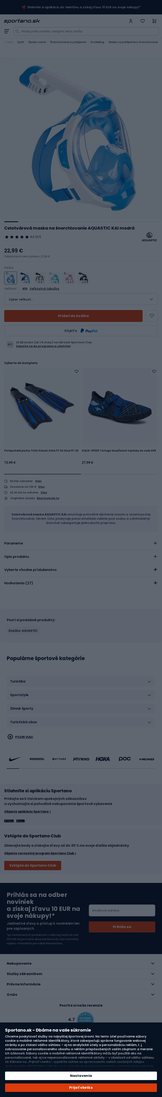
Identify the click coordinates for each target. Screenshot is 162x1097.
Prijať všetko (81, 1087)
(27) (38, 237)
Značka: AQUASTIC (23, 631)
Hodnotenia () (18, 583)
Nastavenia (81, 1075)
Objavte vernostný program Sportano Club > (40, 853)
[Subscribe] (122, 926)
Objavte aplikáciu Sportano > (27, 811)
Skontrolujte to (48, 498)
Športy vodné (37, 42)
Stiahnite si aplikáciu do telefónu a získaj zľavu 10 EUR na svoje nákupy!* (84, 7)
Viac (38, 481)
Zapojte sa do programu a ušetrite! (43, 346)
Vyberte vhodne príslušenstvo (30, 569)
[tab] (81, 543)
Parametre (13, 543)
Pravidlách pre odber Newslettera (40, 943)
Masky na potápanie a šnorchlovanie (133, 42)
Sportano (6, 42)
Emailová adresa (105, 910)
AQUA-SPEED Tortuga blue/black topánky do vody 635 (119, 450)
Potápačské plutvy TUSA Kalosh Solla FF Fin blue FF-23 (41, 450)
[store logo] (65, 21)
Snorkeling (97, 42)
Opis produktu (16, 556)
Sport (20, 42)
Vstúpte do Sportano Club (32, 865)
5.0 (32, 237)
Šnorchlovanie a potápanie (68, 42)
